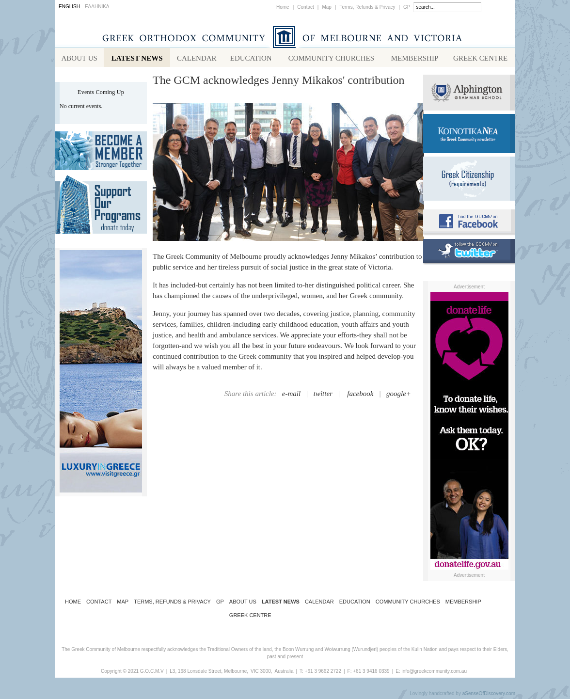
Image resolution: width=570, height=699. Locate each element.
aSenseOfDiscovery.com (488, 695)
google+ (398, 395)
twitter (323, 395)
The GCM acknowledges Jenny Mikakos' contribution (279, 82)
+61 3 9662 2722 (323, 673)
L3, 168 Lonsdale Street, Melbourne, (209, 673)
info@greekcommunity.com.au (433, 673)
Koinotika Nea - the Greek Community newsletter (469, 135)
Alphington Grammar (469, 94)
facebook (360, 395)
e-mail (291, 395)
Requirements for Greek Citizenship (469, 181)
